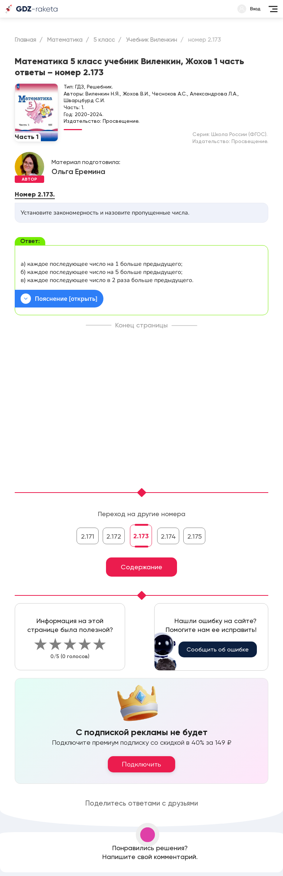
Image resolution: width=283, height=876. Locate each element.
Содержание (141, 567)
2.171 (87, 536)
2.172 (113, 536)
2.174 (168, 536)
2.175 (194, 536)
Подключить (141, 764)
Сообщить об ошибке (218, 649)
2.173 (141, 536)
